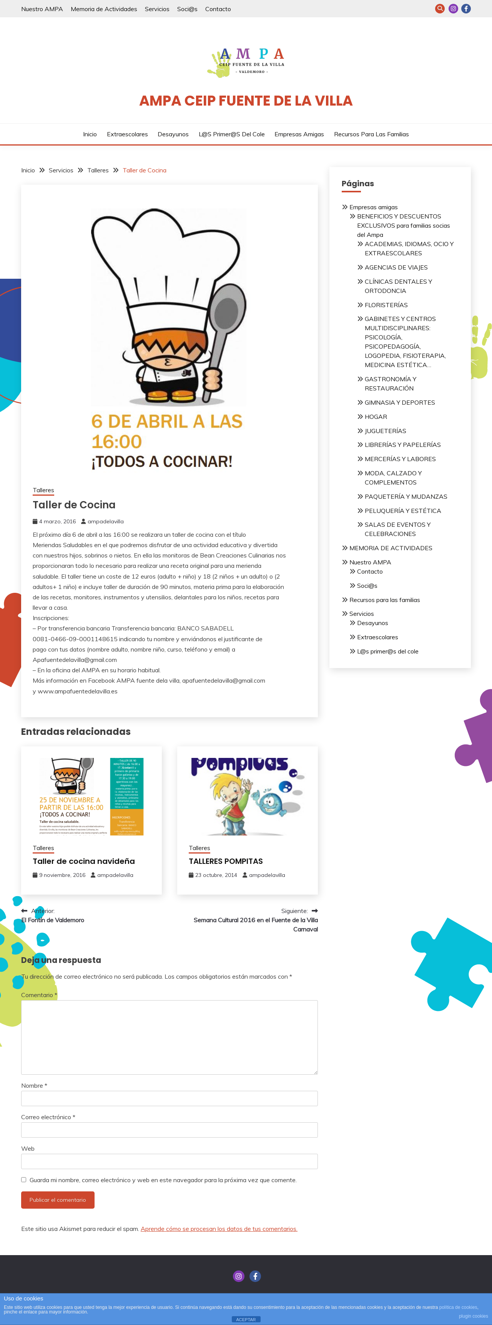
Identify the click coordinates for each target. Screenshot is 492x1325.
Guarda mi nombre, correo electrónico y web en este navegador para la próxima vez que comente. (163, 1180)
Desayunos (173, 134)
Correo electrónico (48, 1117)
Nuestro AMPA (42, 9)
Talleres (43, 490)
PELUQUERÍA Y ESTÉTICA (403, 510)
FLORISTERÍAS (386, 305)
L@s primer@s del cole (232, 134)
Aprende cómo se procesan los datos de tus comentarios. (219, 1228)
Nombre (34, 1085)
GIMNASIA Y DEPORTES (400, 402)
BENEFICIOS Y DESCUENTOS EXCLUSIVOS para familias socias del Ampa (403, 225)
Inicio (90, 134)
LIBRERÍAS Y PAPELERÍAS (403, 444)
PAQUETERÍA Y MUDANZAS (406, 496)
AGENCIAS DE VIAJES (396, 267)
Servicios (157, 9)
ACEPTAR (246, 1319)
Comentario (39, 995)
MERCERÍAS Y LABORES (400, 459)
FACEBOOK (466, 8)
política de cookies (458, 1307)
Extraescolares (127, 134)
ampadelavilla (106, 521)
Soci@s (187, 9)
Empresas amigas (299, 134)
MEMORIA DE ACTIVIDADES (390, 548)
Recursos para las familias (371, 134)
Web (28, 1148)
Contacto (218, 9)
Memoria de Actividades (104, 9)
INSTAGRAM (453, 8)
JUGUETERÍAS (385, 431)
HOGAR (376, 416)
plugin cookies (473, 1316)
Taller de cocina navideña (84, 861)
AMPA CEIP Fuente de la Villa (246, 101)
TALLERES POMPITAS (226, 861)
